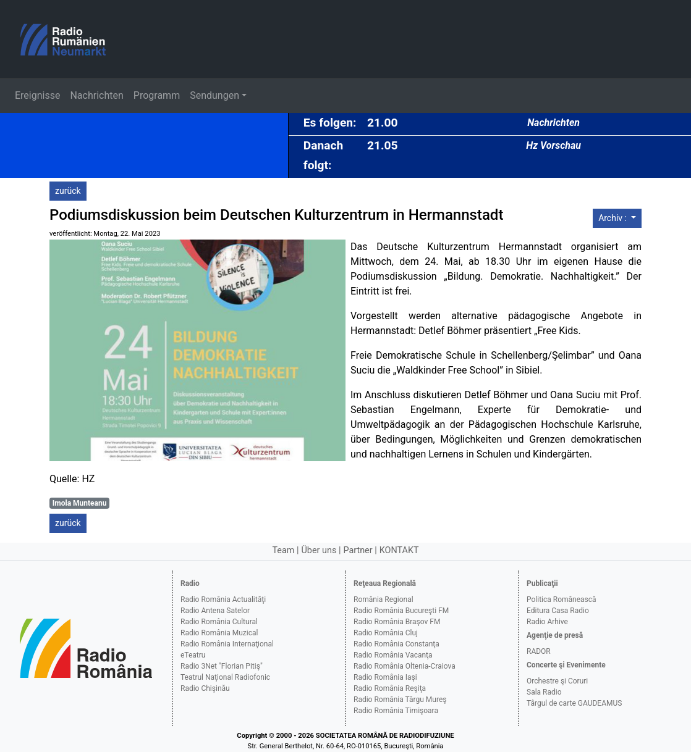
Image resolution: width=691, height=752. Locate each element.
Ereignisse (37, 95)
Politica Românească (561, 599)
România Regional (383, 599)
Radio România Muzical (219, 633)
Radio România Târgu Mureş (400, 699)
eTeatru (192, 655)
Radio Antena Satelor (215, 610)
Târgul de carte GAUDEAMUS (574, 703)
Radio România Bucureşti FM (401, 610)
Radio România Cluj (386, 633)
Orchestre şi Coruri (557, 681)
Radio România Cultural (219, 621)
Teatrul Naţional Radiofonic (225, 677)
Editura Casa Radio (558, 610)
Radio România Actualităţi (223, 599)
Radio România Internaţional (227, 644)
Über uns (319, 550)
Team (283, 550)
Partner (357, 550)
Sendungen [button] (214, 95)
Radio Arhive (547, 621)
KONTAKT (399, 550)
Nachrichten (96, 95)
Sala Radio (544, 692)
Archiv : (613, 218)
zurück (68, 191)
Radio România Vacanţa (393, 655)
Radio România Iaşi (385, 677)
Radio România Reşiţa (390, 688)
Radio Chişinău (205, 688)
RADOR (539, 651)
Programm (157, 95)
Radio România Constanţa (396, 644)
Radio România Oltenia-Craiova (405, 666)
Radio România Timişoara (396, 710)
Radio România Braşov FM (397, 621)
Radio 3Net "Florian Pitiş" (221, 666)
